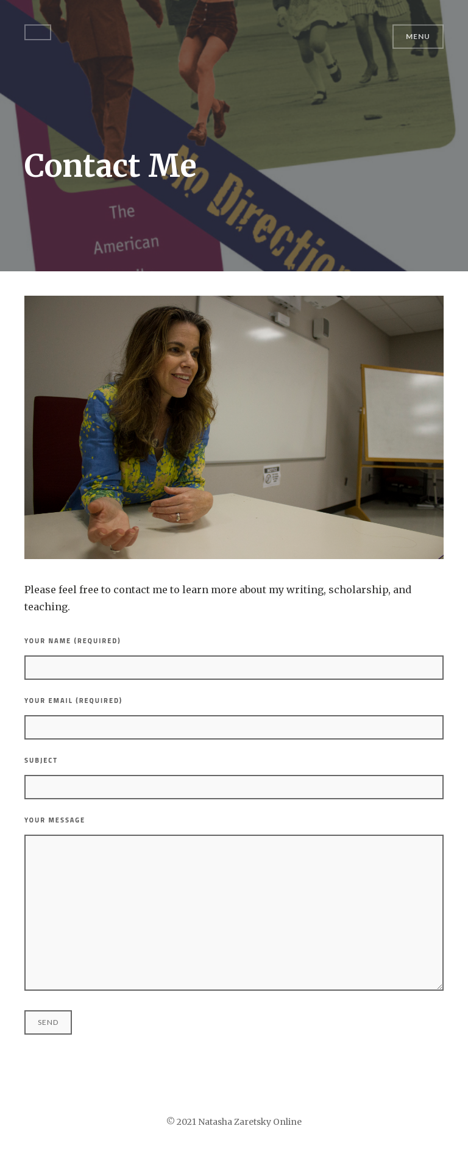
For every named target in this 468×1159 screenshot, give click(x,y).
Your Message (234, 903)
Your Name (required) (234, 658)
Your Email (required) (234, 718)
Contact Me (110, 166)
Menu (418, 36)
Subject (234, 777)
